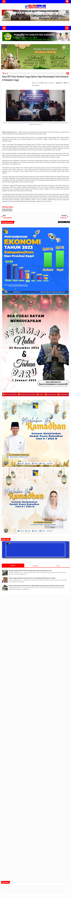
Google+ (8, 210)
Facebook (3, 210)
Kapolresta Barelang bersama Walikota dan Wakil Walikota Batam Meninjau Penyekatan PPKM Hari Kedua (36, 585)
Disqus (67, 222)
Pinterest (11, 210)
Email (67, 83)
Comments (35, 565)
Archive (58, 565)
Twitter (6, 210)
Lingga (6, 73)
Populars (13, 565)
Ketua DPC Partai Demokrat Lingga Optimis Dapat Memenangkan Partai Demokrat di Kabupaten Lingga (35, 78)
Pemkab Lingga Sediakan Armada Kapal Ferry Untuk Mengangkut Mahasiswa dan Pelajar (32, 578)
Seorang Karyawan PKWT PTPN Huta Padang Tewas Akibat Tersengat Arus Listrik (30, 570)
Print (62, 83)
